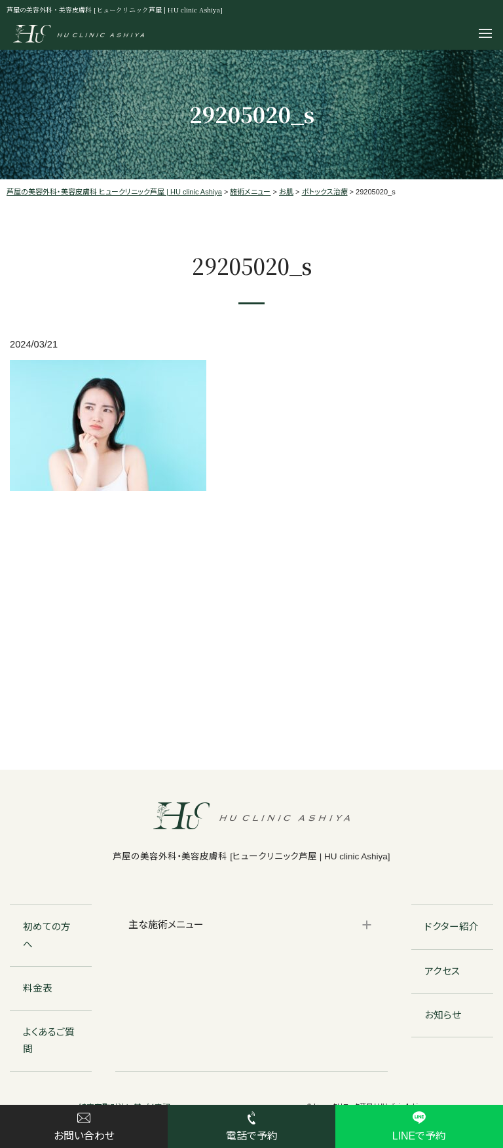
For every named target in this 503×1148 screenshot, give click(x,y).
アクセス (442, 971)
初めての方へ (47, 935)
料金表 (37, 988)
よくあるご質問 (49, 1040)
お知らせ (442, 1015)
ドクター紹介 (451, 927)
